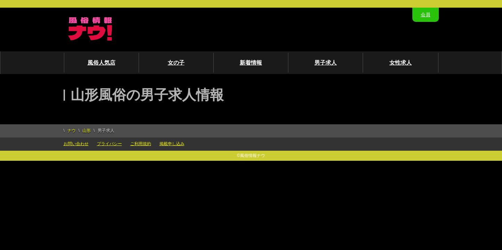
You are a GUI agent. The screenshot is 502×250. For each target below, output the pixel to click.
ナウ (71, 130)
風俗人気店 (101, 63)
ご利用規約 (140, 143)
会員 (425, 14)
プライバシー (109, 143)
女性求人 (400, 63)
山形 (86, 130)
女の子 (176, 63)
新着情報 (251, 63)
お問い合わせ (76, 143)
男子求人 (325, 63)
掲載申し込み (171, 143)
